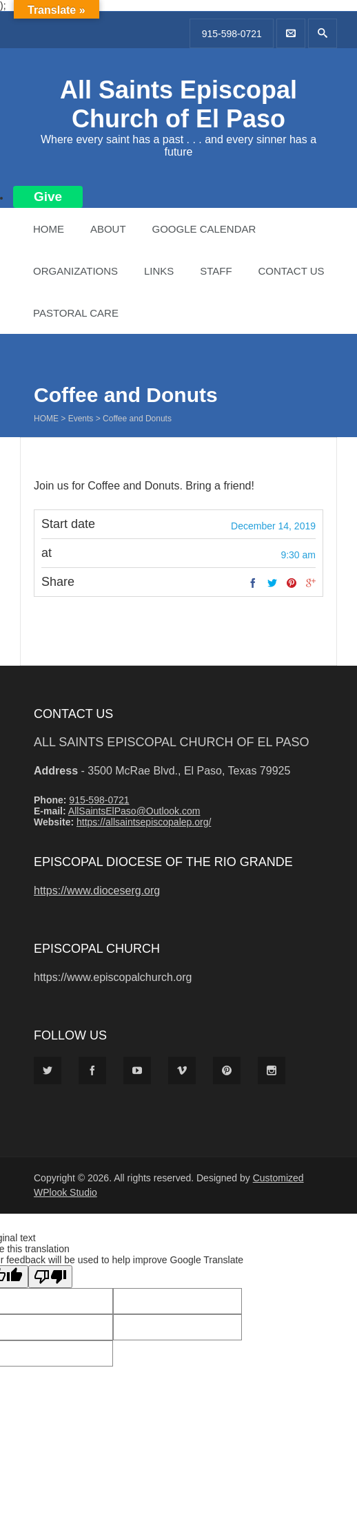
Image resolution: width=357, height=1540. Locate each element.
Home (48, 229)
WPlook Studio (65, 1192)
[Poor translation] (50, 1276)
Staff (216, 271)
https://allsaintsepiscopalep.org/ (143, 821)
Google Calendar (204, 229)
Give (48, 196)
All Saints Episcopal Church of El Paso (178, 104)
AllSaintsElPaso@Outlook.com (134, 810)
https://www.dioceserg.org (97, 890)
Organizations (75, 271)
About (108, 229)
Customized (278, 1177)
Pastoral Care (76, 313)
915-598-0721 (232, 33)
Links (159, 271)
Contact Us (291, 271)
